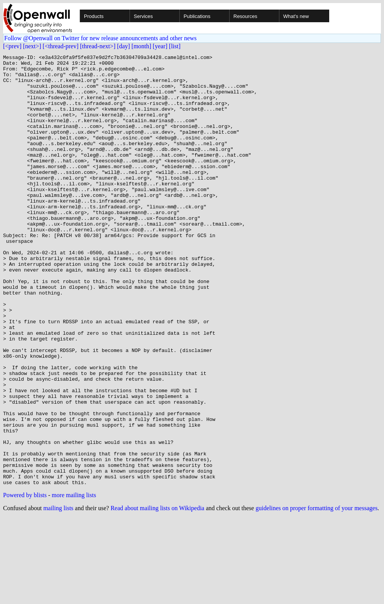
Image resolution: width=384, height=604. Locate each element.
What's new (296, 16)
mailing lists (58, 594)
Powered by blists (25, 581)
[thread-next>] (98, 46)
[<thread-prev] (60, 46)
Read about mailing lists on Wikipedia (157, 594)
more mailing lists (74, 581)
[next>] (32, 46)
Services (143, 16)
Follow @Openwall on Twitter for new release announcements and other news (100, 38)
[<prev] (12, 46)
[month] (141, 46)
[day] (123, 46)
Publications (197, 16)
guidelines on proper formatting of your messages (316, 594)
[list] (175, 46)
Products (93, 16)
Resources (245, 16)
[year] (160, 46)
